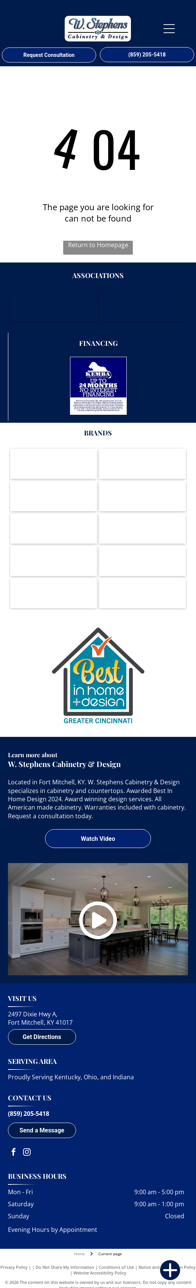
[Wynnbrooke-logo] (53, 561)
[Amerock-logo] (142, 496)
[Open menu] (169, 28)
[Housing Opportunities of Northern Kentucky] (142, 306)
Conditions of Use (116, 1267)
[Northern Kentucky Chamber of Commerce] (53, 306)
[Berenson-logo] (53, 528)
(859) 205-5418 (28, 1113)
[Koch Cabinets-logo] (53, 496)
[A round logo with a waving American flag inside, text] (142, 593)
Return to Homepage (98, 245)
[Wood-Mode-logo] (53, 464)
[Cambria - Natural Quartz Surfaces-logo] (142, 561)
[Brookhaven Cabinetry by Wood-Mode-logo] (142, 464)
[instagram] (27, 1153)
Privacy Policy (14, 1267)
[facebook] (13, 1153)
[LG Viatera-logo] (142, 528)
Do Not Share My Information (65, 1267)
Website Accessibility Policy (99, 1273)
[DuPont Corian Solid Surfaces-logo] (53, 593)
